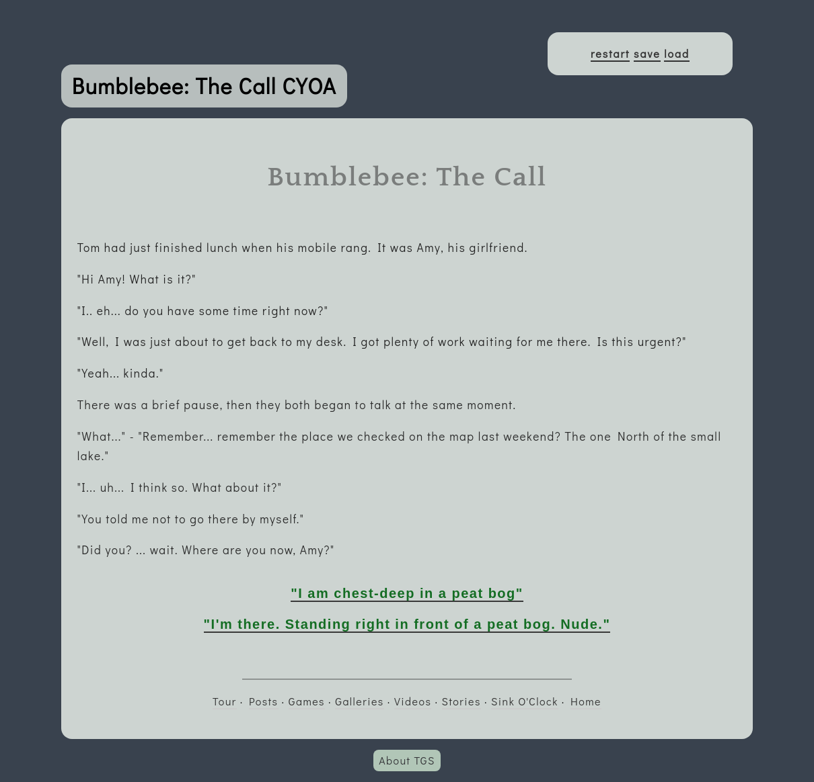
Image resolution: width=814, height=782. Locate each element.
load (677, 53)
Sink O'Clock (524, 701)
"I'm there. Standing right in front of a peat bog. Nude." (407, 624)
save (647, 53)
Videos (412, 701)
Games (307, 701)
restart (610, 53)
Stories (461, 701)
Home (585, 701)
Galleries (359, 701)
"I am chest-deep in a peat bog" (407, 593)
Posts (263, 701)
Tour (225, 701)
